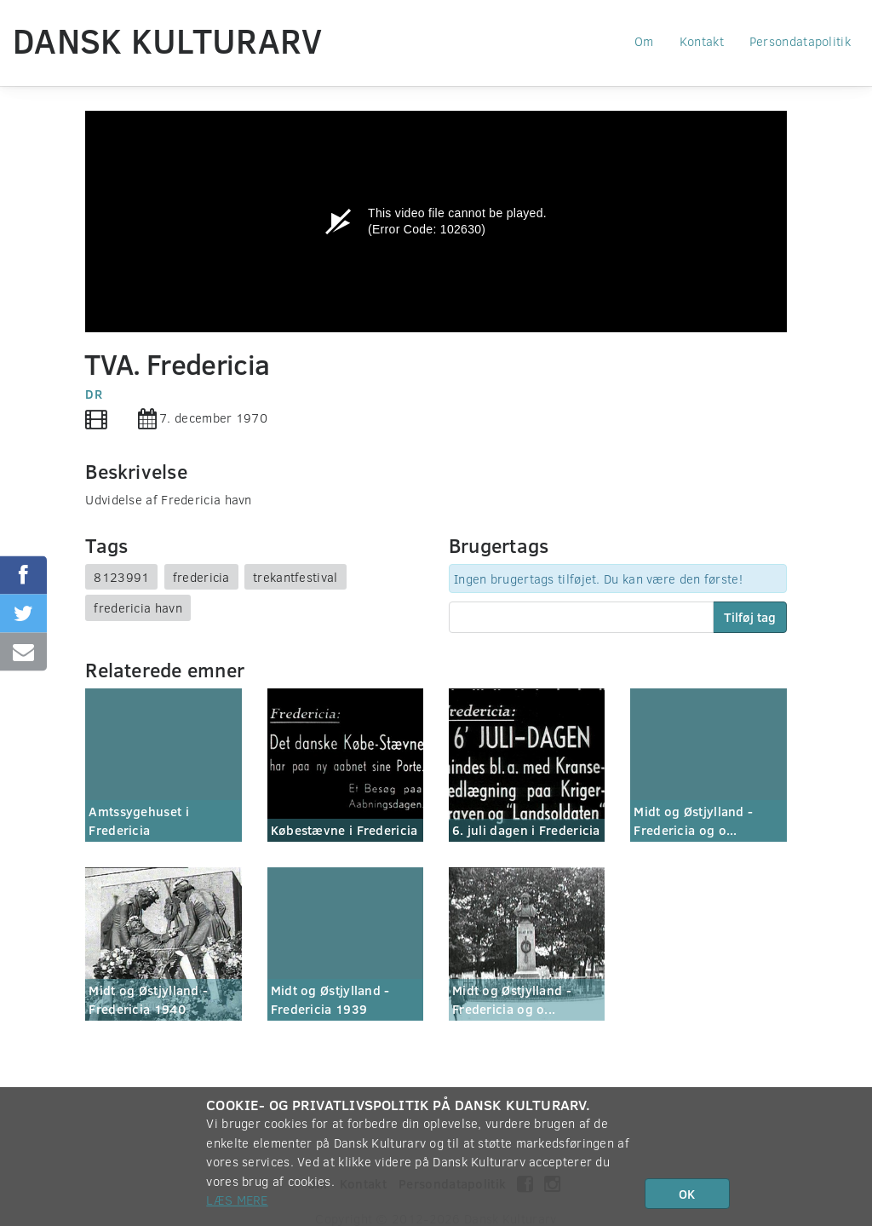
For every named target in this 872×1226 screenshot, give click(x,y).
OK (687, 1193)
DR (93, 393)
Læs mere (236, 1199)
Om (644, 40)
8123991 (121, 576)
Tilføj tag (750, 616)
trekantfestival (295, 576)
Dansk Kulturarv (168, 40)
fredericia (201, 576)
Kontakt (702, 40)
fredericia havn (138, 607)
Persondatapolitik (800, 40)
